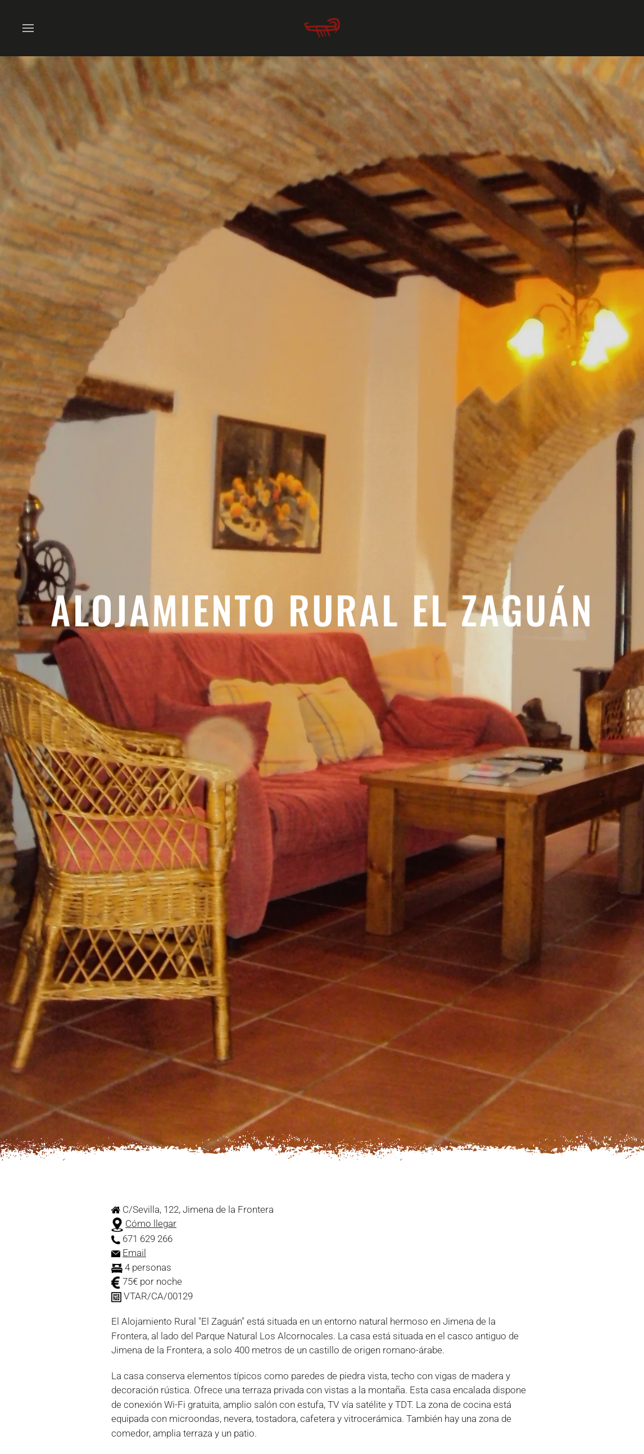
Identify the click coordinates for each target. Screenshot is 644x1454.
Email (134, 1252)
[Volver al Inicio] (322, 28)
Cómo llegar (150, 1223)
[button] (28, 28)
